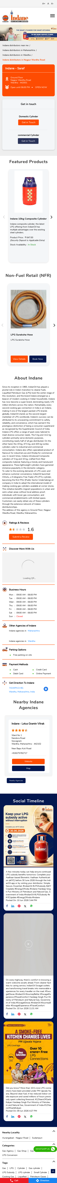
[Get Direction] (45, 690)
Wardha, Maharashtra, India (22, 691)
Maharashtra (34, 630)
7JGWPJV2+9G (16, 688)
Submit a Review (20, 536)
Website (28, 761)
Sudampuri (37, 1137)
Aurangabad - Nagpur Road (15, 1137)
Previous (4, 217)
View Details (19, 359)
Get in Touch (28, 122)
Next (52, 217)
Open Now (41, 87)
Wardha (31, 641)
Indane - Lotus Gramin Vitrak (28, 723)
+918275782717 (19, 753)
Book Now (37, 359)
